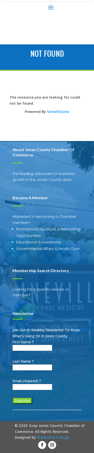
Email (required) (27, 380)
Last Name (23, 361)
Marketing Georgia (53, 437)
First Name (23, 342)
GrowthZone (58, 111)
